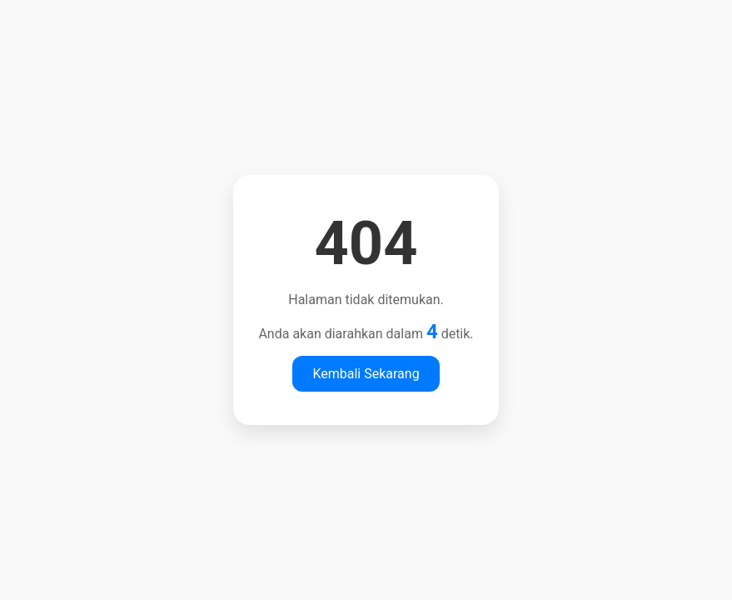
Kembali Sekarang (365, 374)
